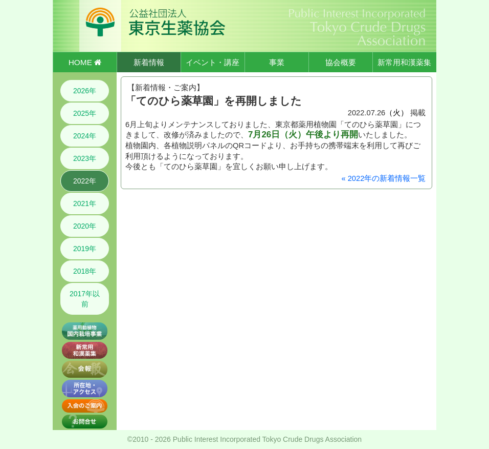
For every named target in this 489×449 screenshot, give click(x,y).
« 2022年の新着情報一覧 (383, 178)
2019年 (84, 248)
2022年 (84, 181)
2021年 (84, 203)
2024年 (84, 136)
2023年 (84, 158)
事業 (276, 62)
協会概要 (340, 62)
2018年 (84, 271)
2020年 (84, 226)
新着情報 (149, 62)
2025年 (84, 113)
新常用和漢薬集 (404, 62)
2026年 (84, 91)
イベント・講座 (212, 62)
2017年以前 (85, 299)
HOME (85, 62)
